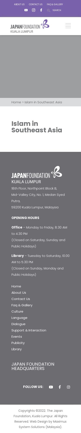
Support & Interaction (28, 330)
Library (16, 349)
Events (16, 336)
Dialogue (18, 324)
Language (19, 317)
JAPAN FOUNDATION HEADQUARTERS (32, 366)
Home (16, 286)
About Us (18, 292)
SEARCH (56, 10)
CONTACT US (36, 4)
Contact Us (20, 299)
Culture (17, 311)
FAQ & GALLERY (55, 4)
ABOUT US (19, 4)
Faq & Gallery (21, 305)
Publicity (18, 343)
